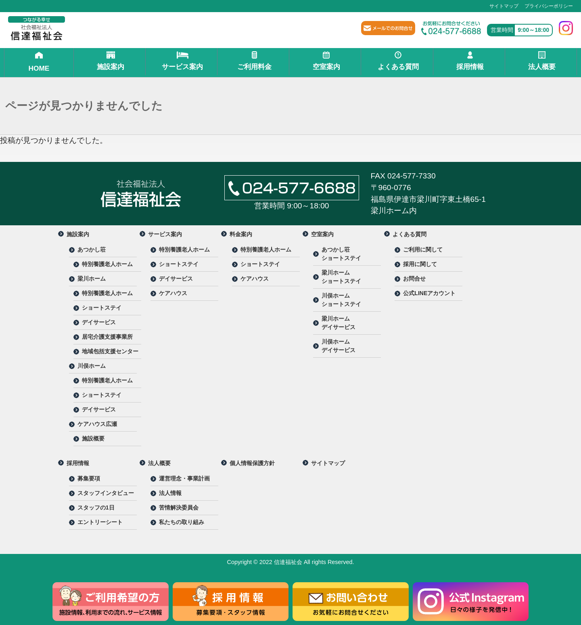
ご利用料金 (254, 61)
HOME (39, 61)
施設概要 (93, 438)
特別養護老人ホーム (107, 264)
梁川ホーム (91, 278)
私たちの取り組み (181, 522)
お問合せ (414, 278)
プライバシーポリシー (549, 6)
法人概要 (542, 61)
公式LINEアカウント (429, 293)
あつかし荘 (91, 249)
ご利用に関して (423, 249)
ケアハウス (173, 293)
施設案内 (110, 61)
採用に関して (420, 264)
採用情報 (470, 61)
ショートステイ (101, 307)
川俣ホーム (91, 366)
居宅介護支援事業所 (107, 336)
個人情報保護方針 (252, 463)
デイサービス (99, 322)
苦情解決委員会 (179, 507)
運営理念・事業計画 (184, 478)
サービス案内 (182, 61)
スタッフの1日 (96, 507)
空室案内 (326, 61)
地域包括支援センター (110, 351)
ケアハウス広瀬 (97, 424)
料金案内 (241, 234)
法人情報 (170, 493)
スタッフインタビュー (105, 493)
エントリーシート (100, 522)
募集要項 (88, 478)
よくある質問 (398, 61)
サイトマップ (503, 6)
